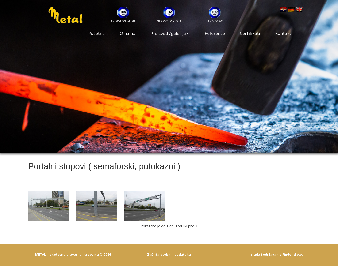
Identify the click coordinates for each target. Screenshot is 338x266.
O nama (127, 33)
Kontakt (283, 33)
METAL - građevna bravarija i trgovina (67, 254)
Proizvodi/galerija (170, 33)
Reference (215, 33)
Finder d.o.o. (292, 254)
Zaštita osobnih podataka (169, 254)
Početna (96, 33)
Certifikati (250, 33)
